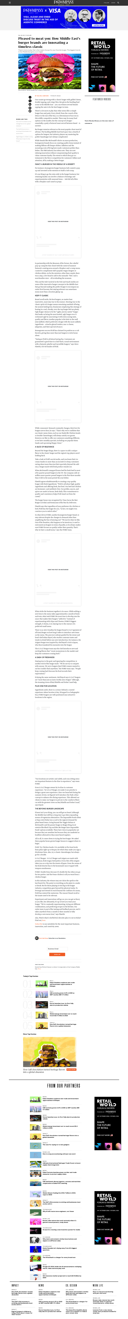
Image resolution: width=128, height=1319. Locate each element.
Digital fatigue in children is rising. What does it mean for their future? (24, 138)
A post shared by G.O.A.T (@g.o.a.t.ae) (58, 770)
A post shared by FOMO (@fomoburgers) (58, 602)
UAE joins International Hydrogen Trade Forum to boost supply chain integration (62, 1163)
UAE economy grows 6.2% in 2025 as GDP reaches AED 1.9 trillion (61, 1108)
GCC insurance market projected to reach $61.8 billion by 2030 (62, 1276)
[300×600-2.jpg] (102, 65)
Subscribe (38, 923)
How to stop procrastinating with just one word (59, 1153)
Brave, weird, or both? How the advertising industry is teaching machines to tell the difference (43, 1071)
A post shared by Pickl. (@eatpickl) (58, 419)
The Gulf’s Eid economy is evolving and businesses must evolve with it (23, 131)
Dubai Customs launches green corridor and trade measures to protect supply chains (60, 1173)
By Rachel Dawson (42, 95)
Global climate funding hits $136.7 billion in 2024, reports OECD (59, 1193)
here (43, 919)
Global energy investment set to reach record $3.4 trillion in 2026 (60, 1126)
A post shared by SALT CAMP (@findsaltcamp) (58, 254)
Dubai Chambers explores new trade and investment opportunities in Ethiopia (61, 1099)
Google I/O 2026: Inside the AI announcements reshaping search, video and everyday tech (62, 1267)
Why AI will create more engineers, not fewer (58, 1211)
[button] (23, 1077)
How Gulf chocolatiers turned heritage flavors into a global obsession (23, 123)
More (39, 968)
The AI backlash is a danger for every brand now (59, 1257)
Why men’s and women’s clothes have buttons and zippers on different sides (60, 1239)
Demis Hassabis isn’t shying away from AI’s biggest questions (60, 1248)
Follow (106, 2)
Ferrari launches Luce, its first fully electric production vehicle (61, 1117)
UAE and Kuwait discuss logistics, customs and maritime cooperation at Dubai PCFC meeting (61, 1182)
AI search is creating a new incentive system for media (61, 1229)
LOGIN (113, 2)
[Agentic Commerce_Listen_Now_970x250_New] (64, 17)
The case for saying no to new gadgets (56, 1144)
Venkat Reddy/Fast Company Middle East (38, 89)
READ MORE (71, 1069)
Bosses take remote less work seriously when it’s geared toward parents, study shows (59, 1221)
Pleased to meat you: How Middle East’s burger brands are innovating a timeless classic (48, 42)
